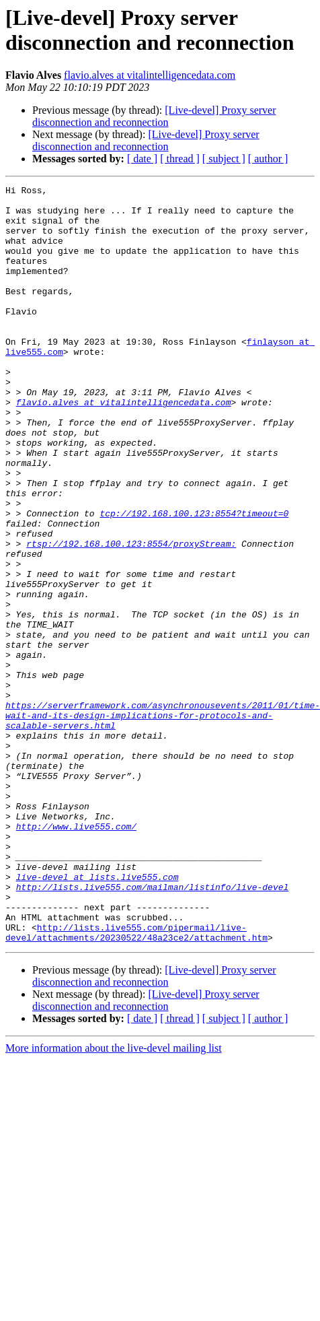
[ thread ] (180, 158)
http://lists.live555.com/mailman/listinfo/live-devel (152, 1028)
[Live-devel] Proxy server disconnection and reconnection (154, 116)
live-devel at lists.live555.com (97, 1016)
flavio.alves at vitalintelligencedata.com (149, 75)
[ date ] (142, 158)
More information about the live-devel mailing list (113, 1199)
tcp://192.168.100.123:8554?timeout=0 (193, 580)
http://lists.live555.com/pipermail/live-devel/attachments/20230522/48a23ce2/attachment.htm (136, 1083)
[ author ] (268, 158)
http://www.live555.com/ (76, 955)
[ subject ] (223, 158)
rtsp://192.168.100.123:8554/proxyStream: (131, 616)
